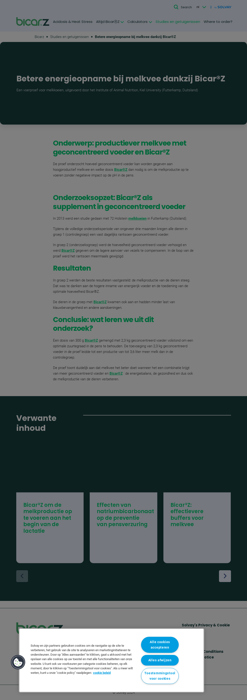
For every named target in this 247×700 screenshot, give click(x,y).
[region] (111, 660)
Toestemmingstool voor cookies (159, 676)
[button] (18, 662)
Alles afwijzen (160, 660)
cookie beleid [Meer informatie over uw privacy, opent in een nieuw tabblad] (102, 673)
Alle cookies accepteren (160, 645)
